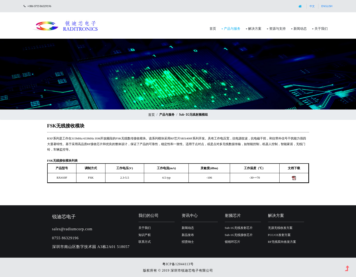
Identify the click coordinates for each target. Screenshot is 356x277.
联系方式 (144, 241)
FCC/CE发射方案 (279, 235)
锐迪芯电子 (64, 216)
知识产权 (144, 235)
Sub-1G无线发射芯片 (239, 228)
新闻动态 (300, 28)
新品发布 (188, 235)
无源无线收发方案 (280, 228)
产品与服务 (232, 28)
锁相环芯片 (232, 241)
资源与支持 (277, 28)
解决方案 (254, 28)
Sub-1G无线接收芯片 (239, 235)
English (326, 6)
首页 (212, 28)
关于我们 (321, 28)
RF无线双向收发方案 (282, 241)
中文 (312, 6)
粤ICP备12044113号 (178, 264)
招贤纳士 (188, 241)
